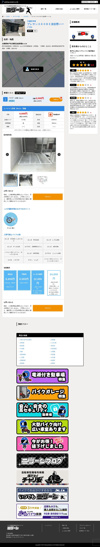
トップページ (48, 525)
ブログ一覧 (82, 528)
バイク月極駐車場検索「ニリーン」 (15, 527)
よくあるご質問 (66, 530)
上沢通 (22, 357)
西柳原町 (23, 360)
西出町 (53, 345)
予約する (55, 99)
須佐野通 (25, 16)
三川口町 (54, 343)
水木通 (53, 357)
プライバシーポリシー (85, 525)
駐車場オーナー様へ (84, 530)
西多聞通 (23, 354)
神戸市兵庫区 (16, 16)
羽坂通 (53, 354)
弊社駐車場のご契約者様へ (89, 2)
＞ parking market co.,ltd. (10, 2)
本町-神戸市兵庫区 (25, 340)
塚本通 (22, 343)
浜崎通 (53, 340)
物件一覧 (64, 525)
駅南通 (22, 363)
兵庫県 (8, 16)
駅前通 (22, 345)
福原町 (53, 360)
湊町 (21, 351)
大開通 (53, 351)
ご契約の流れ (65, 528)
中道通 (22, 348)
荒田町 (53, 363)
